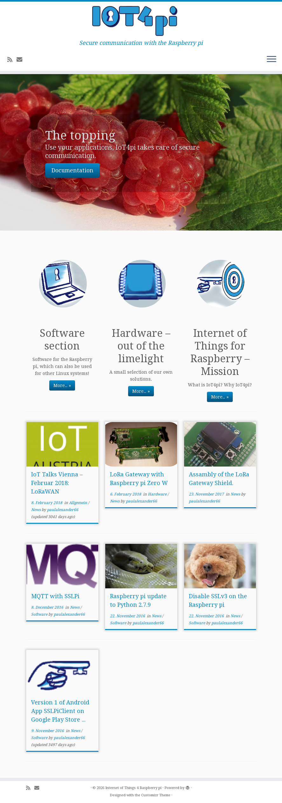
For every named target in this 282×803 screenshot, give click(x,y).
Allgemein (78, 503)
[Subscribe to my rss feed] (12, 59)
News (36, 510)
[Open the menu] (271, 59)
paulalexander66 (62, 510)
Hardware (158, 494)
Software (39, 614)
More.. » (62, 385)
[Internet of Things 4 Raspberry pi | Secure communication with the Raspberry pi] (141, 21)
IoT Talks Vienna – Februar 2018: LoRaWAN (57, 483)
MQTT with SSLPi (55, 596)
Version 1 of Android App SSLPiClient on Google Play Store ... (60, 711)
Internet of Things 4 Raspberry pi (133, 788)
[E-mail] (21, 59)
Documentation (72, 170)
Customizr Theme (155, 795)
